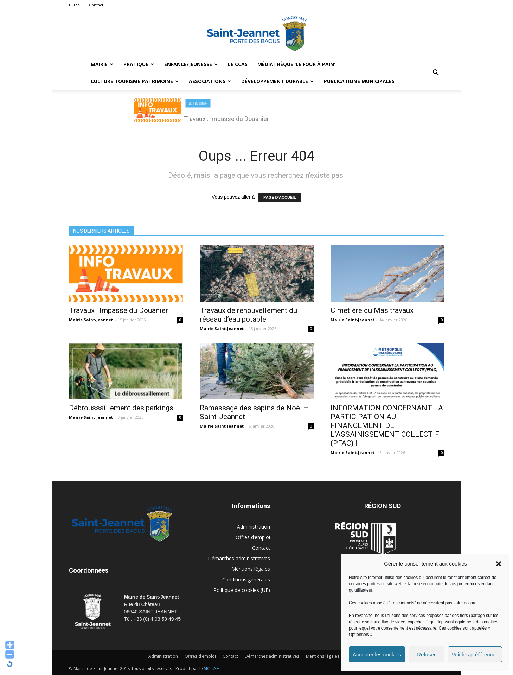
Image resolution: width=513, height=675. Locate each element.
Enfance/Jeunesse (191, 64)
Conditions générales (246, 579)
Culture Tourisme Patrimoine (135, 81)
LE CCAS (238, 64)
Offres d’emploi (253, 537)
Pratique (138, 64)
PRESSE (75, 4)
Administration (253, 526)
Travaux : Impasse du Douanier (118, 310)
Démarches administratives (239, 558)
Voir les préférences (474, 654)
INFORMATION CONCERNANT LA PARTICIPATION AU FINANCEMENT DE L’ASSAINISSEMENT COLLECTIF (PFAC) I (387, 425)
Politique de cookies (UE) (241, 590)
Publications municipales (359, 81)
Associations (210, 81)
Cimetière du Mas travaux (372, 310)
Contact (96, 4)
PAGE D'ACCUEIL (279, 197)
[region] (256, 114)
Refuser (426, 654)
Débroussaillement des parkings (121, 408)
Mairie (102, 64)
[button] (498, 563)
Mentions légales (250, 569)
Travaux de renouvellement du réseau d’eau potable (248, 314)
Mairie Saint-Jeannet (91, 319)
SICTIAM (212, 668)
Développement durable (277, 81)
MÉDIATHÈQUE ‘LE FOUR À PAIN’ (296, 64)
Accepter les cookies (377, 654)
